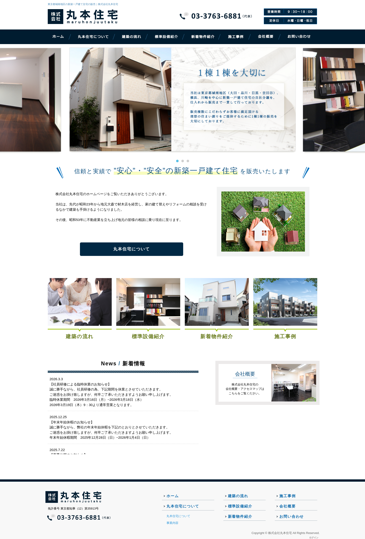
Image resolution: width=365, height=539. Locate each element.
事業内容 (172, 523)
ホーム (173, 496)
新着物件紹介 (216, 336)
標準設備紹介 (148, 336)
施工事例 (285, 336)
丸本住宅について (131, 249)
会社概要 (287, 506)
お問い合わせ (291, 516)
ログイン (313, 537)
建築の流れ (80, 336)
